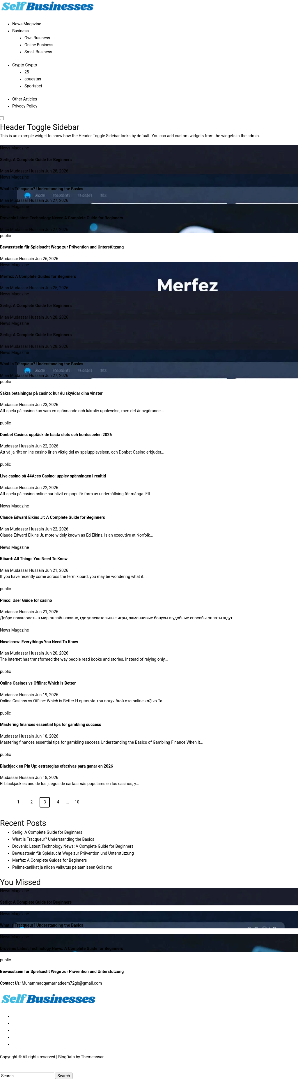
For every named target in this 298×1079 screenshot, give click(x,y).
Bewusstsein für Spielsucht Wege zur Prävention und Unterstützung (62, 247)
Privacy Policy (24, 106)
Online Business (38, 45)
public (5, 235)
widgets (228, 135)
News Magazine (26, 24)
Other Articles (24, 99)
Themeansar (92, 1057)
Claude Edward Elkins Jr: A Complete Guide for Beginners (52, 517)
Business (20, 31)
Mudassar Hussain (17, 258)
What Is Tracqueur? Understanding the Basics (41, 188)
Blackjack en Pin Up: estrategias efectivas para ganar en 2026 (56, 766)
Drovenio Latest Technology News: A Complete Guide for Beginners (61, 218)
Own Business (37, 38)
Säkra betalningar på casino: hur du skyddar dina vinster (51, 393)
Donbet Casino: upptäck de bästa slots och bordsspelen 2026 (56, 434)
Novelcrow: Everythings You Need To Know (39, 641)
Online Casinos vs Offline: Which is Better (38, 683)
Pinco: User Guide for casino (26, 600)
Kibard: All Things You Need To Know (34, 558)
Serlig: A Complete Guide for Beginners (36, 159)
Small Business (38, 52)
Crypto (24, 65)
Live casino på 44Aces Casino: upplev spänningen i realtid (53, 476)
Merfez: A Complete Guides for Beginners (38, 276)
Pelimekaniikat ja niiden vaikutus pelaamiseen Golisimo (62, 867)
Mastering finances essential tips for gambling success (50, 724)
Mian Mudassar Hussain (22, 171)
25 (26, 72)
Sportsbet (33, 86)
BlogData (66, 1057)
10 (77, 802)
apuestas (32, 79)
